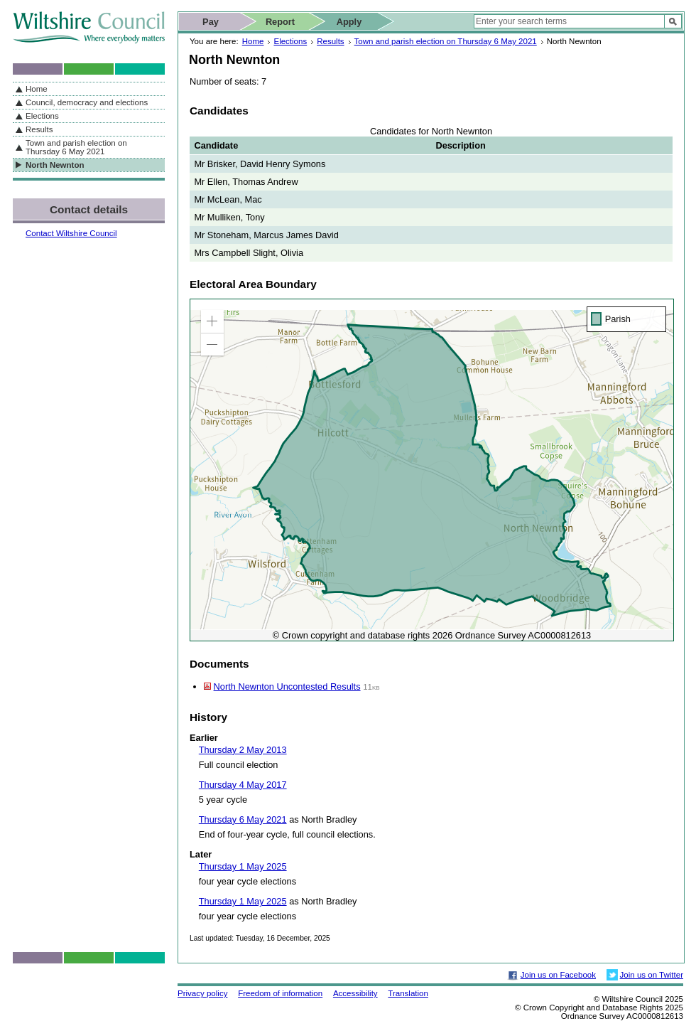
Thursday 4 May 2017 (243, 784)
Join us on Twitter (651, 975)
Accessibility (355, 993)
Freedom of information (280, 993)
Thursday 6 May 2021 (243, 819)
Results (330, 41)
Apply (349, 21)
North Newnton (55, 165)
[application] (431, 470)
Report (280, 21)
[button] (212, 321)
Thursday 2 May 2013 (243, 749)
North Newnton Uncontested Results (287, 686)
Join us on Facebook (558, 975)
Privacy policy (202, 993)
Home (253, 41)
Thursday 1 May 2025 (243, 866)
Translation (408, 993)
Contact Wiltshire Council (71, 233)
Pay (210, 21)
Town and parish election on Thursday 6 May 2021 (445, 41)
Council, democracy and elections (87, 102)
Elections (290, 41)
